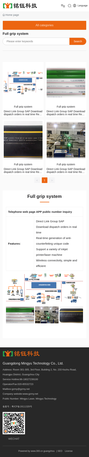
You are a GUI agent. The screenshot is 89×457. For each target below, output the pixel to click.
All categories (44, 25)
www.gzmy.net (30, 393)
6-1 (23, 379)
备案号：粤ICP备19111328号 (17, 406)
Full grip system (23, 106)
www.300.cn (37, 451)
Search (78, 41)
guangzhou (48, 451)
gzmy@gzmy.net (21, 389)
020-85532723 (25, 384)
